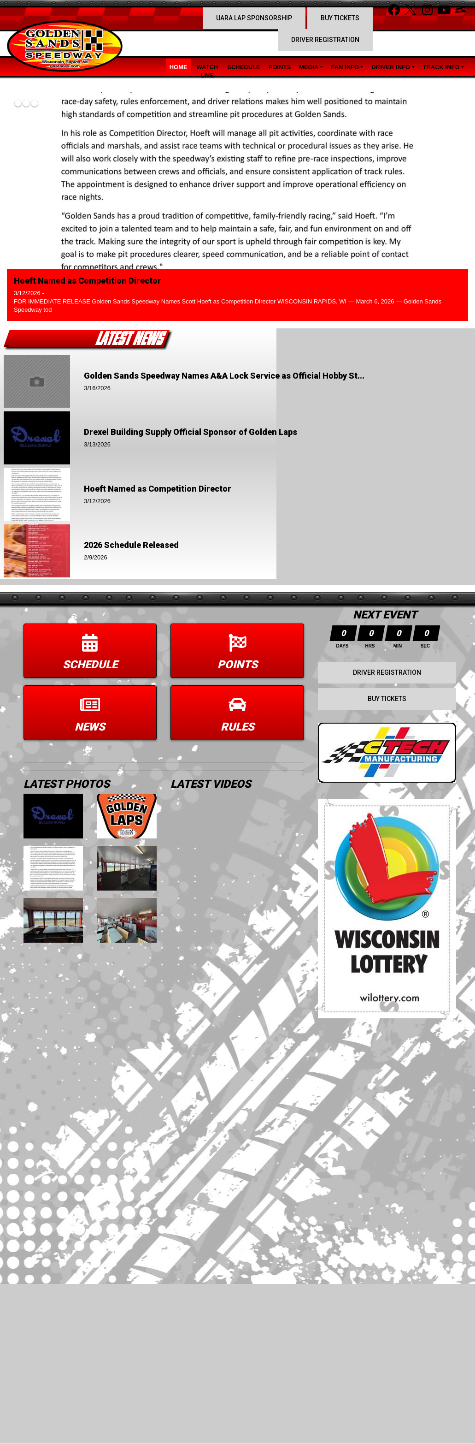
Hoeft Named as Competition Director (87, 280)
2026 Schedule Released (131, 545)
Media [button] (308, 67)
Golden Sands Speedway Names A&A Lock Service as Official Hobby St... (224, 375)
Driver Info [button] (390, 67)
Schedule (243, 67)
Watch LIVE (207, 71)
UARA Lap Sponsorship (254, 18)
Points (280, 67)
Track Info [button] (441, 67)
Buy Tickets (340, 18)
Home (179, 67)
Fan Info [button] (345, 67)
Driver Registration (325, 39)
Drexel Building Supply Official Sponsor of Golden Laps (190, 432)
